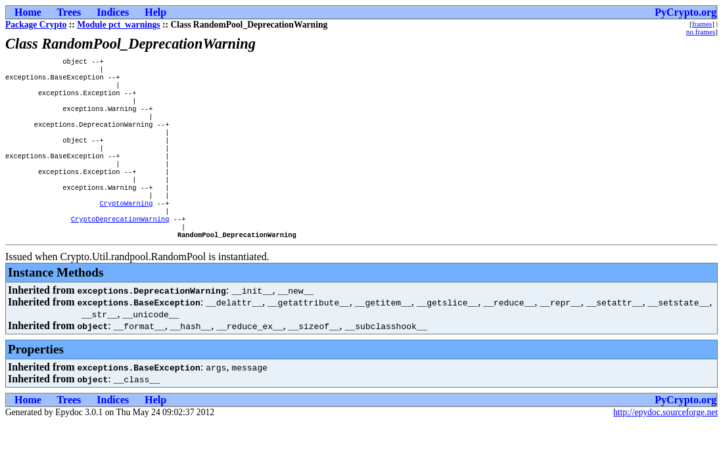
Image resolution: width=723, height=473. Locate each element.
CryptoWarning (125, 228)
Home (27, 12)
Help (155, 12)
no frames (700, 31)
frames (702, 24)
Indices (113, 12)
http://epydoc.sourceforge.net (665, 442)
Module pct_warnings (118, 25)
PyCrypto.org (685, 12)
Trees (69, 12)
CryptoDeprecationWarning (120, 246)
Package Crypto (35, 25)
